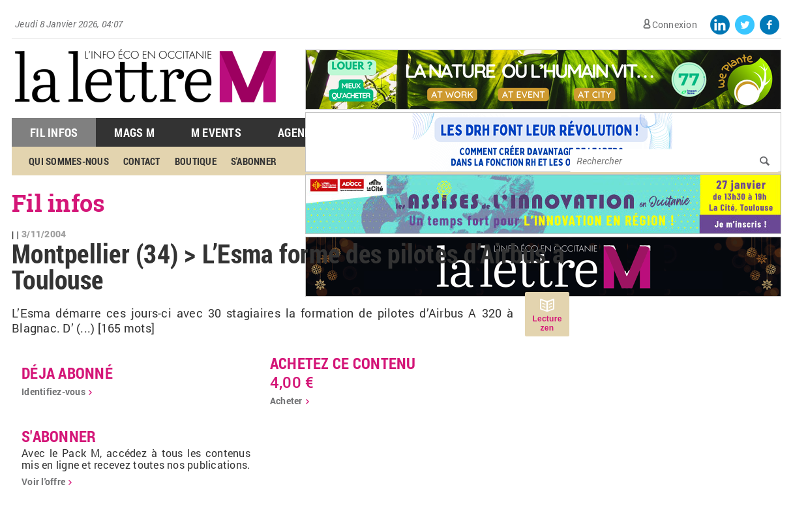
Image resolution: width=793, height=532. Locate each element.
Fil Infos (54, 132)
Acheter (286, 400)
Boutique (196, 161)
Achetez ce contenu (343, 363)
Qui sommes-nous (69, 161)
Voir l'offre (43, 481)
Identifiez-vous (53, 391)
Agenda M (303, 132)
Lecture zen (546, 323)
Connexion (674, 24)
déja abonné (67, 372)
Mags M (134, 132)
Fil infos (58, 202)
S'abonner (254, 161)
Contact (141, 161)
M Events (216, 132)
